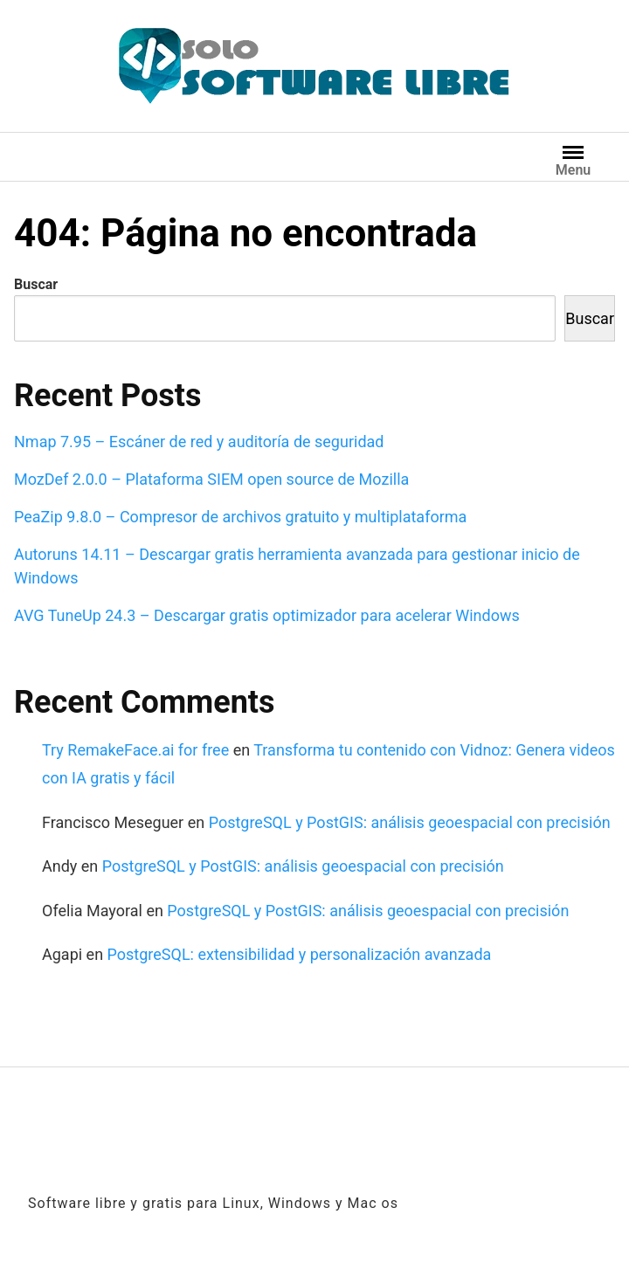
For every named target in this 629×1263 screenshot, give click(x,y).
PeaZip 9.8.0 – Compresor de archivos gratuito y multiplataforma (240, 516)
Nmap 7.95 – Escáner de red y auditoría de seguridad (199, 441)
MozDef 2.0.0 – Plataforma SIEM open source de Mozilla (211, 479)
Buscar (36, 284)
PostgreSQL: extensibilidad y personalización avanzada (299, 954)
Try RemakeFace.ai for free (135, 750)
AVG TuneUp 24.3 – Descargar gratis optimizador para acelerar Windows (267, 615)
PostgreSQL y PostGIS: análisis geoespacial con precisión (410, 822)
